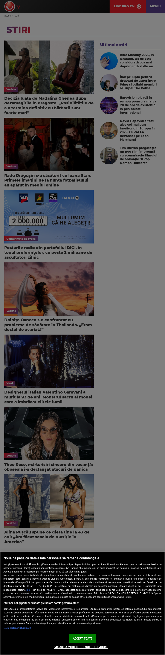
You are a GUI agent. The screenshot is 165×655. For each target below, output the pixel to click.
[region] (82, 603)
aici (28, 590)
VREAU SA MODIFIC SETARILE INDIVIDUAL (81, 647)
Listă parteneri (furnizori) (17, 627)
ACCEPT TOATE (82, 638)
